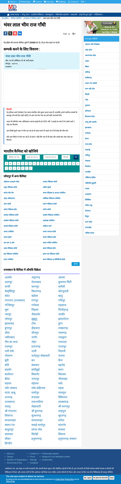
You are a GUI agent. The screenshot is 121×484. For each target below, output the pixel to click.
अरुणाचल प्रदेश (90, 55)
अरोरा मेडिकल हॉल (10, 209)
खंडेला (34, 295)
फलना (61, 355)
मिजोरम (88, 166)
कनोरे (7, 286)
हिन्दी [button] (83, 2)
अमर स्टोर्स (7, 204)
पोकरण (8, 355)
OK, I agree (87, 478)
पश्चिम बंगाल (89, 233)
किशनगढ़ (36, 291)
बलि (7, 365)
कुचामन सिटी (64, 282)
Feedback (34, 463)
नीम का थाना (11, 342)
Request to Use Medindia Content (56, 457)
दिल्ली (87, 94)
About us (10, 454)
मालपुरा (62, 392)
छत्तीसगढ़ (88, 78)
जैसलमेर (35, 314)
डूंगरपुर (8, 328)
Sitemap (33, 460)
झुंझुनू (34, 319)
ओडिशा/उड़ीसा (90, 177)
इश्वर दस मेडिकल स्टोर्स (51, 254)
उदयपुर (8, 282)
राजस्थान (88, 194)
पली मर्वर (9, 351)
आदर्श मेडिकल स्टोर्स (11, 226)
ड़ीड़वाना (35, 328)
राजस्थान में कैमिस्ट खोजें (32, 18)
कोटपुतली (63, 291)
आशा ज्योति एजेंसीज (50, 243)
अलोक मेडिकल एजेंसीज (51, 215)
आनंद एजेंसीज (9, 231)
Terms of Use (10, 481)
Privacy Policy (69, 479)
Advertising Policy (14, 463)
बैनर (60, 360)
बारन (60, 369)
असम (87, 61)
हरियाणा (88, 111)
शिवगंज (9, 415)
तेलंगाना (88, 211)
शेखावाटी (36, 406)
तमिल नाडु (88, 205)
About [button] (12, 2)
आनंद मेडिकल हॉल (49, 237)
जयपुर (8, 314)
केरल (87, 139)
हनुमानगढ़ (36, 438)
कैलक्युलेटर (50, 14)
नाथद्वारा (62, 337)
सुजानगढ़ (36, 415)
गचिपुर (61, 300)
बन (33, 360)
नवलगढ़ (62, 332)
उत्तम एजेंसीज (8, 259)
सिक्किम (88, 200)
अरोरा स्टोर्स (47, 209)
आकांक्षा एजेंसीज (48, 220)
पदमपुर (8, 346)
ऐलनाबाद (36, 282)
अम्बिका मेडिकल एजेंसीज (51, 198)
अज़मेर (8, 277)
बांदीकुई (35, 369)
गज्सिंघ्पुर (9, 305)
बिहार (87, 66)
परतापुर (62, 346)
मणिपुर (87, 155)
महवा (61, 388)
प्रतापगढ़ (35, 346)
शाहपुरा (62, 411)
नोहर (33, 342)
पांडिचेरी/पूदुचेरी (90, 183)
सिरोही (34, 434)
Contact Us (73, 2)
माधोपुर (35, 392)
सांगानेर (62, 425)
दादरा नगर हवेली (91, 83)
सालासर (9, 434)
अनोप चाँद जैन (9, 193)
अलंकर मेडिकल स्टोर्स (11, 215)
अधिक (75, 264)
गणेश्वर (35, 305)
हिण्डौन (8, 443)
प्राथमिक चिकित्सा (38, 14)
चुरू (7, 309)
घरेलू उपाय (26, 14)
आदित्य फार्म (47, 226)
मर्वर (60, 383)
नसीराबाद (10, 337)
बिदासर (62, 374)
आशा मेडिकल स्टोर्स (10, 248)
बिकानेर (35, 374)
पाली (33, 351)
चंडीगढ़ (87, 72)
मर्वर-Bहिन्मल (38, 388)
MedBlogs (61, 2)
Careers (37, 2)
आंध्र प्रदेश (88, 50)
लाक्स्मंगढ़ (63, 401)
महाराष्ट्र (87, 150)
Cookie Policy (59, 479)
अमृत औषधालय (9, 198)
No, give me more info (100, 478)
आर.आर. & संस (9, 243)
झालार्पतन (63, 319)
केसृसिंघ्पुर (10, 291)
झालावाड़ (9, 323)
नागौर (34, 337)
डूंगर (60, 323)
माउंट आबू (10, 392)
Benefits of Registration (17, 460)
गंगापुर (34, 300)
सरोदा (61, 420)
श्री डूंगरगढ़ (37, 411)
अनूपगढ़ (35, 277)
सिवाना (61, 434)
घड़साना (62, 305)
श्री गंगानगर (11, 411)
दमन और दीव (90, 89)
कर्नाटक (87, 133)
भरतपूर (35, 378)
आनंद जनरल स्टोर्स (49, 231)
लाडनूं (7, 406)
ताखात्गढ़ (63, 328)
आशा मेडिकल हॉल (49, 248)
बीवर (7, 378)
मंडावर (8, 383)
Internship (49, 2)
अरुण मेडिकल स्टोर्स (50, 204)
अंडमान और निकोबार (92, 44)
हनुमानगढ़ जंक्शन (67, 438)
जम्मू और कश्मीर (91, 122)
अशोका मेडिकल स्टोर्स (11, 220)
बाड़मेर (8, 369)
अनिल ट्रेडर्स (47, 187)
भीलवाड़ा (62, 378)
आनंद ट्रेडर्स (7, 237)
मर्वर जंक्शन (11, 388)
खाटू (60, 295)
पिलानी (61, 351)
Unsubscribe (47, 460)
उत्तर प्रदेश (88, 222)
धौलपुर (35, 332)
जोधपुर (8, 319)
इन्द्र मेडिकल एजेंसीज (11, 254)
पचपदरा (62, 342)
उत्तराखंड (88, 227)
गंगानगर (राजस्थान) (15, 300)
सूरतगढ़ (62, 415)
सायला (61, 429)
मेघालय (87, 161)
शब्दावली (74, 14)
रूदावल (35, 397)
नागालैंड (88, 172)
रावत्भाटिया (37, 401)
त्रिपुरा (87, 216)
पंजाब (87, 189)
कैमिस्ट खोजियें (16, 18)
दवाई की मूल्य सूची (86, 14)
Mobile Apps (24, 2)
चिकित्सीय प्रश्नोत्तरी (63, 14)
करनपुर (35, 286)
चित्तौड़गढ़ (63, 309)
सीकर (8, 438)
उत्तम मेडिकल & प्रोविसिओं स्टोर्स (54, 259)
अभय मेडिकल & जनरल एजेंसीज (54, 193)
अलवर (61, 277)
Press (32, 457)
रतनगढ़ (8, 397)
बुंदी (7, 360)
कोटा (7, 295)
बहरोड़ (61, 365)
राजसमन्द (10, 401)
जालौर (61, 314)
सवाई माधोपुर (38, 425)
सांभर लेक (36, 429)
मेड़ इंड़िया (5, 18)
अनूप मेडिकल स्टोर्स (10, 187)
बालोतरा (9, 374)
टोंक (33, 323)
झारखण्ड (88, 127)
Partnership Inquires (50, 454)
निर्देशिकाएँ (98, 14)
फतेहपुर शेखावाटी (40, 355)
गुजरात (87, 105)
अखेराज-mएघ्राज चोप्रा (11, 182)
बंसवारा (35, 365)
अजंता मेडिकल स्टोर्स (50, 182)
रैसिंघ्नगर (62, 397)
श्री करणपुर (64, 406)
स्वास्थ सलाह (15, 14)
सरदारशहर (10, 420)
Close (112, 478)
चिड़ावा (34, 309)
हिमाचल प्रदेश (90, 116)
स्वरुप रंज (10, 425)
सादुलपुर (9, 429)
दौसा (7, 332)
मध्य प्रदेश (88, 144)
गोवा (86, 100)
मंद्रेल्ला (35, 383)
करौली (61, 286)
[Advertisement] (41, 86)
